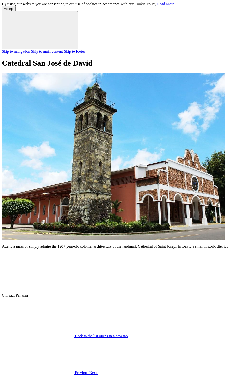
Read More (165, 4)
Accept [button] (9, 9)
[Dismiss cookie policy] (40, 30)
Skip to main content (47, 51)
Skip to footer (74, 51)
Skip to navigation (16, 51)
